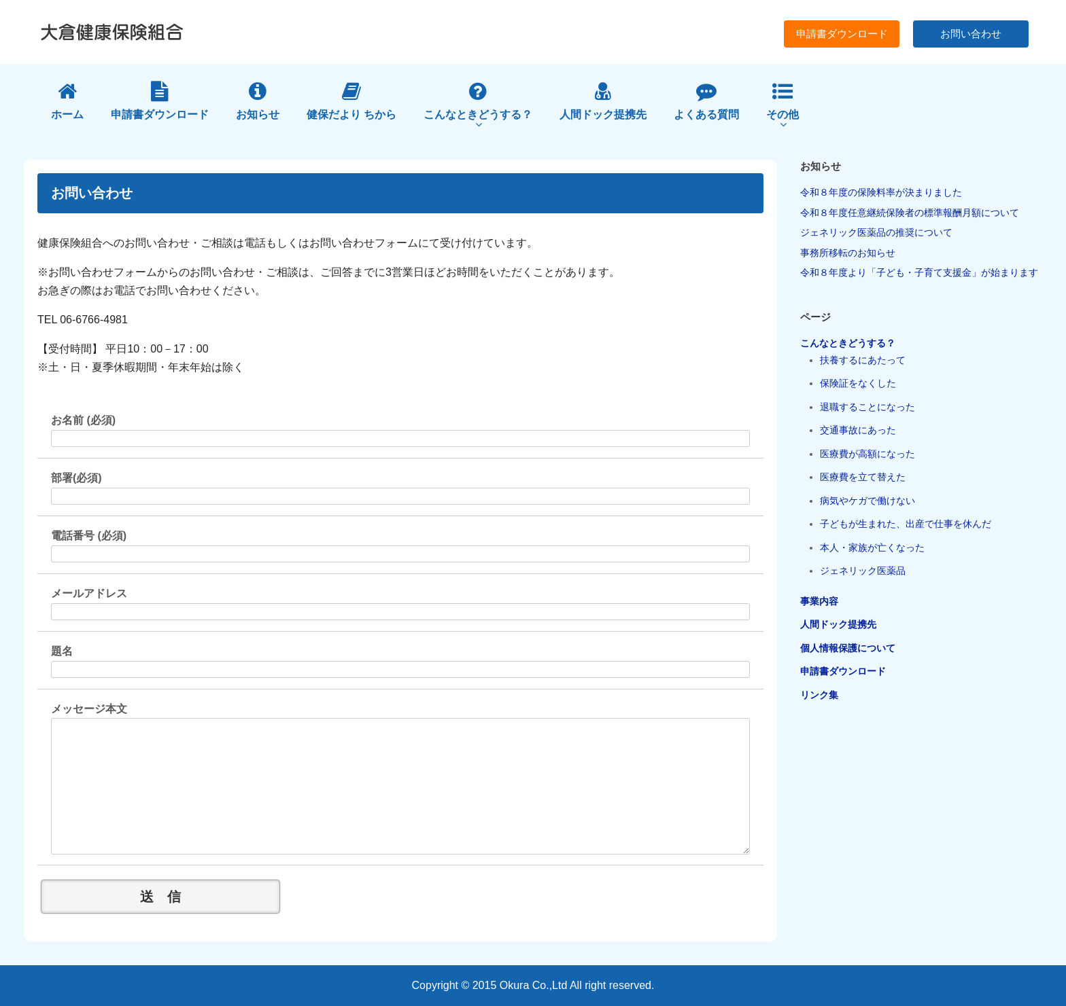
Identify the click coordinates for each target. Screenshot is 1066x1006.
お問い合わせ (970, 33)
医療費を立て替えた (863, 476)
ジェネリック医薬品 (863, 570)
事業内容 (819, 601)
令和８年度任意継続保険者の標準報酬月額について (909, 212)
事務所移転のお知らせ (847, 252)
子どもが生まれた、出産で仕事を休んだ (905, 523)
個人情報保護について (847, 648)
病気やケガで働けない (867, 500)
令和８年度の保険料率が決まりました (881, 192)
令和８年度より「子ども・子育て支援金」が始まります (919, 272)
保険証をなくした (858, 383)
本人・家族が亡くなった (872, 547)
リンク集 (819, 694)
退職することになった (867, 406)
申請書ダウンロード (842, 33)
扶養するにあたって (863, 360)
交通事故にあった (858, 430)
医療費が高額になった (867, 453)
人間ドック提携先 (838, 624)
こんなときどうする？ (847, 343)
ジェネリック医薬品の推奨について (876, 232)
